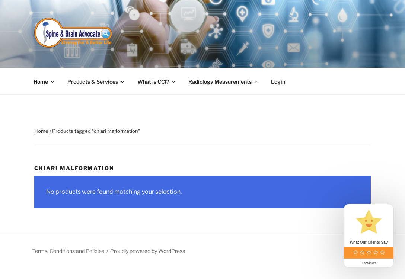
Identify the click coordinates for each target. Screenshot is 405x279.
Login (278, 81)
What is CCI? (156, 81)
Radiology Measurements (223, 81)
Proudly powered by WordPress (147, 251)
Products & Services (96, 81)
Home (44, 81)
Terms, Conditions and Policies (68, 251)
